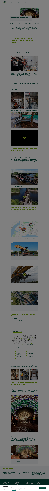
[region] (24, 488)
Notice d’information (14, 490)
